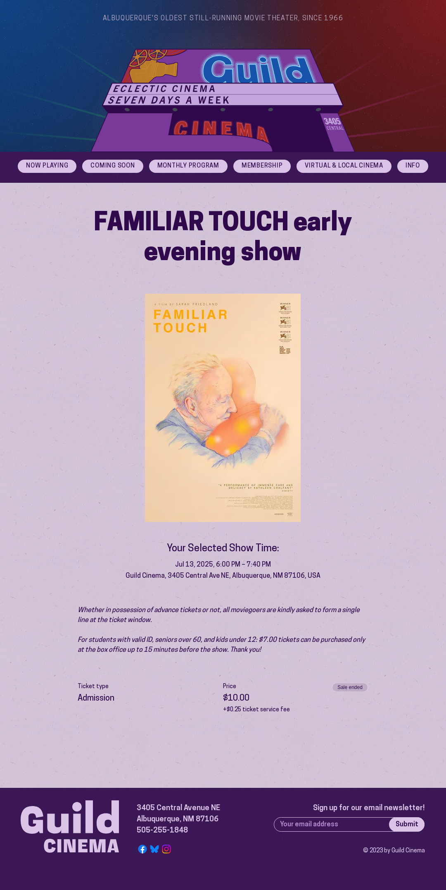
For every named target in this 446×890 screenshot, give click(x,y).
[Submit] (407, 824)
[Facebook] (142, 849)
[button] (412, 166)
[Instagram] (166, 849)
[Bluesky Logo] (154, 849)
